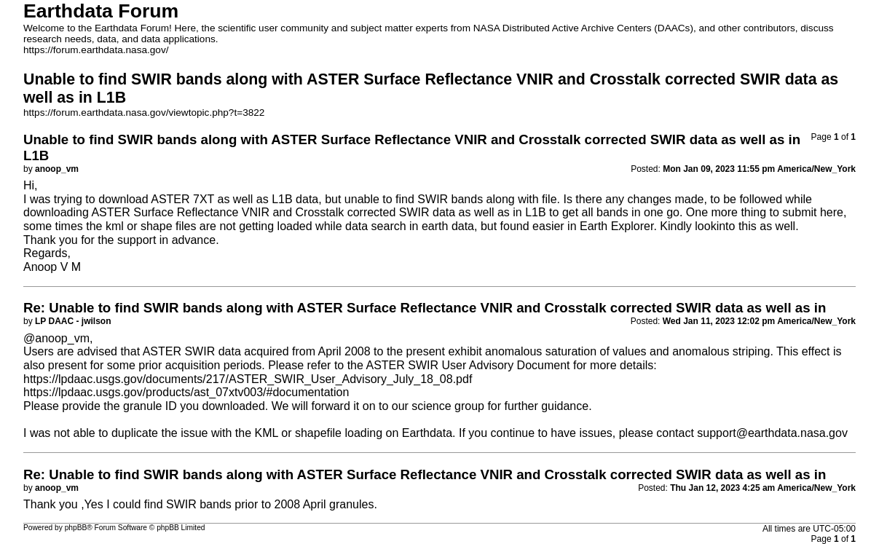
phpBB (76, 528)
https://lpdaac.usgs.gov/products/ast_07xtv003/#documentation (186, 392)
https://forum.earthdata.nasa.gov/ (96, 49)
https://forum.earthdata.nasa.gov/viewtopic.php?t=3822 (143, 112)
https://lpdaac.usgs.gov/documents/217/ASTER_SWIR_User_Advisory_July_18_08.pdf (247, 379)
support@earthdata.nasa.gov (772, 433)
